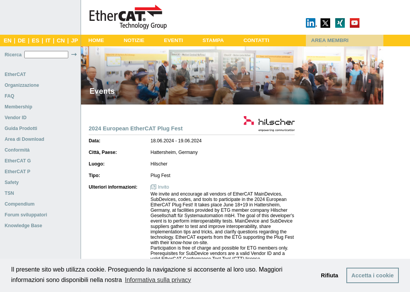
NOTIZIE (134, 40)
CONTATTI (256, 40)
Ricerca (13, 54)
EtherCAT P (17, 171)
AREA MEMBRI (330, 40)
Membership (18, 107)
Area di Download (24, 139)
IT (48, 40)
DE (21, 40)
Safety (12, 182)
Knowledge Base (23, 225)
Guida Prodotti (21, 128)
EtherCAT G (18, 161)
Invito (163, 187)
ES (35, 40)
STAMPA (213, 40)
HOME (96, 40)
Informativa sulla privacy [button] (158, 280)
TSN (9, 193)
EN (7, 40)
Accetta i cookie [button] (372, 275)
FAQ (9, 96)
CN (61, 40)
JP (74, 40)
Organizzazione (22, 85)
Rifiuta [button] (329, 275)
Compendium (20, 204)
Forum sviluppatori (26, 215)
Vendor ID (16, 117)
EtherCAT (15, 74)
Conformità (17, 150)
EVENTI (173, 40)
